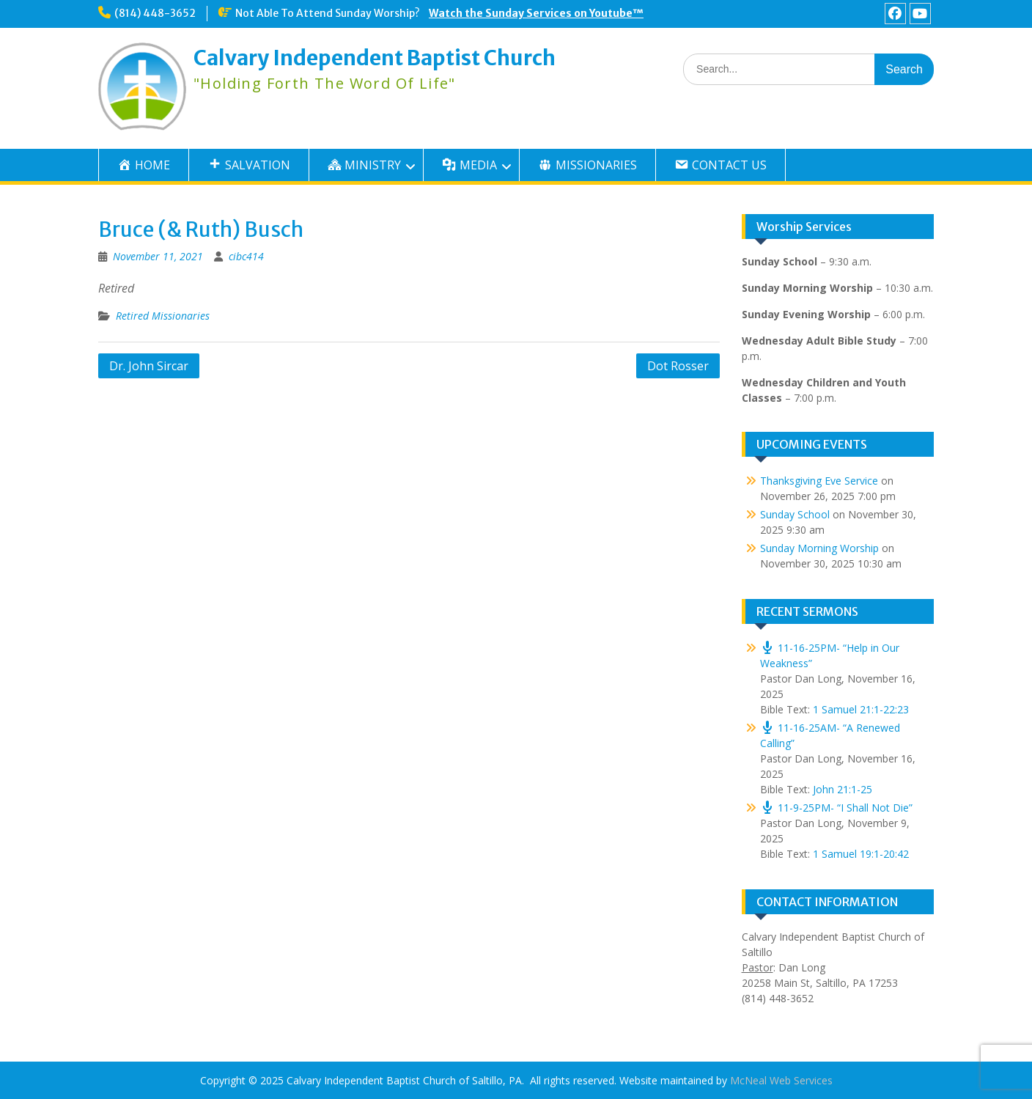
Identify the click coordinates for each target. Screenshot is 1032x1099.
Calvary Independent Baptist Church (375, 58)
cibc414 (246, 256)
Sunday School (795, 514)
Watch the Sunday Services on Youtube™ (536, 13)
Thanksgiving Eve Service (819, 481)
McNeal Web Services (781, 1080)
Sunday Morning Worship (819, 548)
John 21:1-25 (842, 789)
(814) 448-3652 (155, 13)
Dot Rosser (678, 366)
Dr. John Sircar (148, 366)
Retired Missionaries (163, 316)
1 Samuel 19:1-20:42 (861, 854)
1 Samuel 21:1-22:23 (861, 709)
